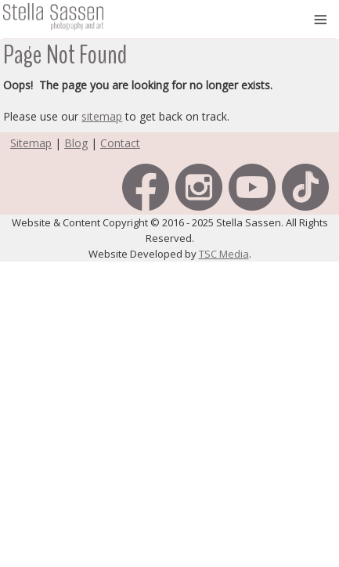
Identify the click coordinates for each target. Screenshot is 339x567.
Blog (76, 142)
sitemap (101, 116)
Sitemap (31, 142)
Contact (120, 142)
